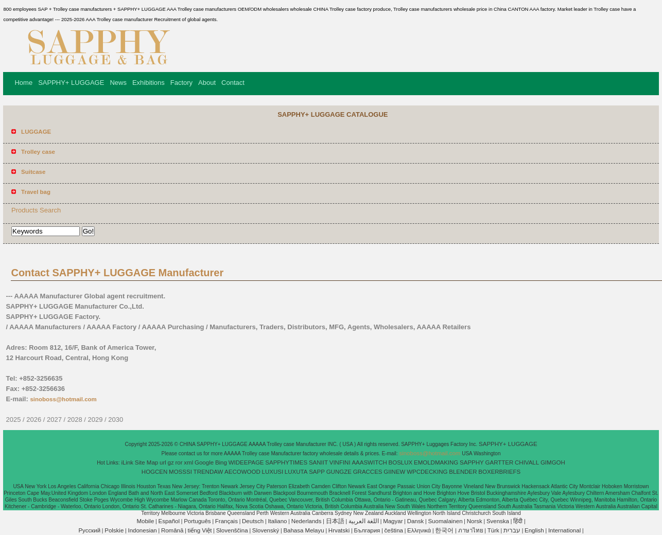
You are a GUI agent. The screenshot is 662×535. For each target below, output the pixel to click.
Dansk (415, 521)
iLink (127, 462)
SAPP (317, 472)
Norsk (474, 521)
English (534, 530)
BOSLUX (401, 462)
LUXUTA (296, 472)
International (564, 530)
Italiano (277, 521)
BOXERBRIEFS (499, 472)
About (207, 82)
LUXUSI (273, 472)
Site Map (146, 462)
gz (171, 462)
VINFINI (340, 462)
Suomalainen (445, 521)
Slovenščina (232, 530)
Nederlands (306, 521)
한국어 (444, 530)
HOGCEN (154, 472)
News (118, 82)
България (367, 530)
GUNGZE (339, 472)
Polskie (114, 530)
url (163, 462)
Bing (221, 462)
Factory (181, 82)
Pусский (89, 530)
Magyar (393, 521)
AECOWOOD (242, 472)
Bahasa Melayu (303, 530)
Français (226, 521)
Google (204, 462)
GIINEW (394, 472)
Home (23, 82)
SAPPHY (472, 462)
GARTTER (499, 462)
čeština (394, 530)
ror (179, 462)
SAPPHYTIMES (286, 462)
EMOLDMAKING (436, 462)
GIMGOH (553, 462)
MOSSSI (180, 472)
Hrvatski (339, 530)
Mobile (145, 521)
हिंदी (517, 521)
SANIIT (318, 462)
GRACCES (367, 472)
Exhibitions (148, 82)
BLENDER (463, 472)
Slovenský (265, 530)
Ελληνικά (419, 530)
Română (172, 530)
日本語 (335, 521)
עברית (511, 530)
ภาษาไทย (470, 530)
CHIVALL (527, 462)
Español (169, 521)
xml (188, 462)
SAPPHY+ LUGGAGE (71, 82)
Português (197, 521)
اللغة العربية (364, 521)
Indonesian (142, 530)
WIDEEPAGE (246, 462)
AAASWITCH (369, 462)
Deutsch (253, 521)
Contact (233, 82)
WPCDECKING (427, 472)
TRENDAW (208, 472)
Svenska (497, 521)
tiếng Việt (200, 530)
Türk (493, 530)
